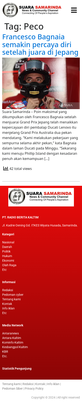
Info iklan (8, 308)
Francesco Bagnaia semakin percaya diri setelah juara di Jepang (40, 44)
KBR (5, 351)
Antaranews (10, 333)
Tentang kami (11, 299)
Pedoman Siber (12, 388)
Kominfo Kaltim (12, 342)
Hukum (7, 256)
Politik (6, 251)
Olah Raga (9, 265)
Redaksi (7, 290)
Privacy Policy (34, 388)
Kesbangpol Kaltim (15, 347)
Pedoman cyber (12, 294)
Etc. (4, 356)
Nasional (8, 242)
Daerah (7, 247)
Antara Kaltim (11, 338)
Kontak (7, 304)
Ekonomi (8, 260)
